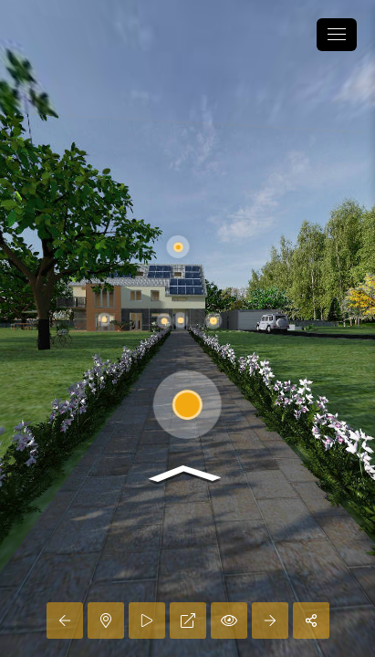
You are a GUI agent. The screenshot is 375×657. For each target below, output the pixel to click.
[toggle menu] (337, 34)
